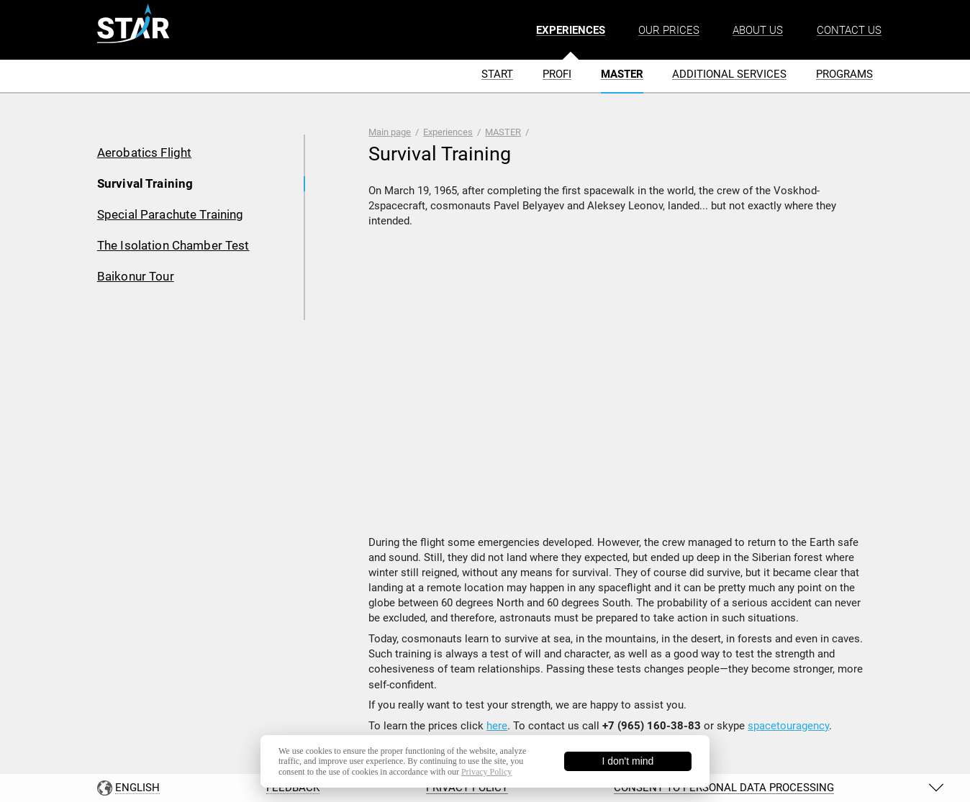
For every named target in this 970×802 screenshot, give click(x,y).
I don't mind (627, 761)
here (496, 725)
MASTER (503, 132)
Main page (389, 132)
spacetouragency (788, 725)
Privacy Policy (486, 772)
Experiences (448, 132)
